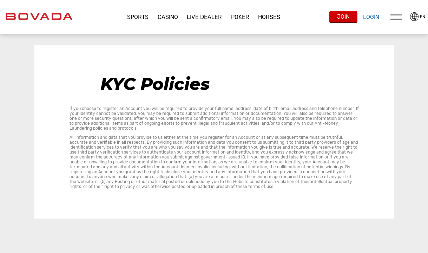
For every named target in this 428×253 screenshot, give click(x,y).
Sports (138, 17)
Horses (269, 17)
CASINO (168, 17)
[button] (138, 17)
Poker (240, 17)
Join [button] (343, 16)
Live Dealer (204, 17)
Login (371, 17)
